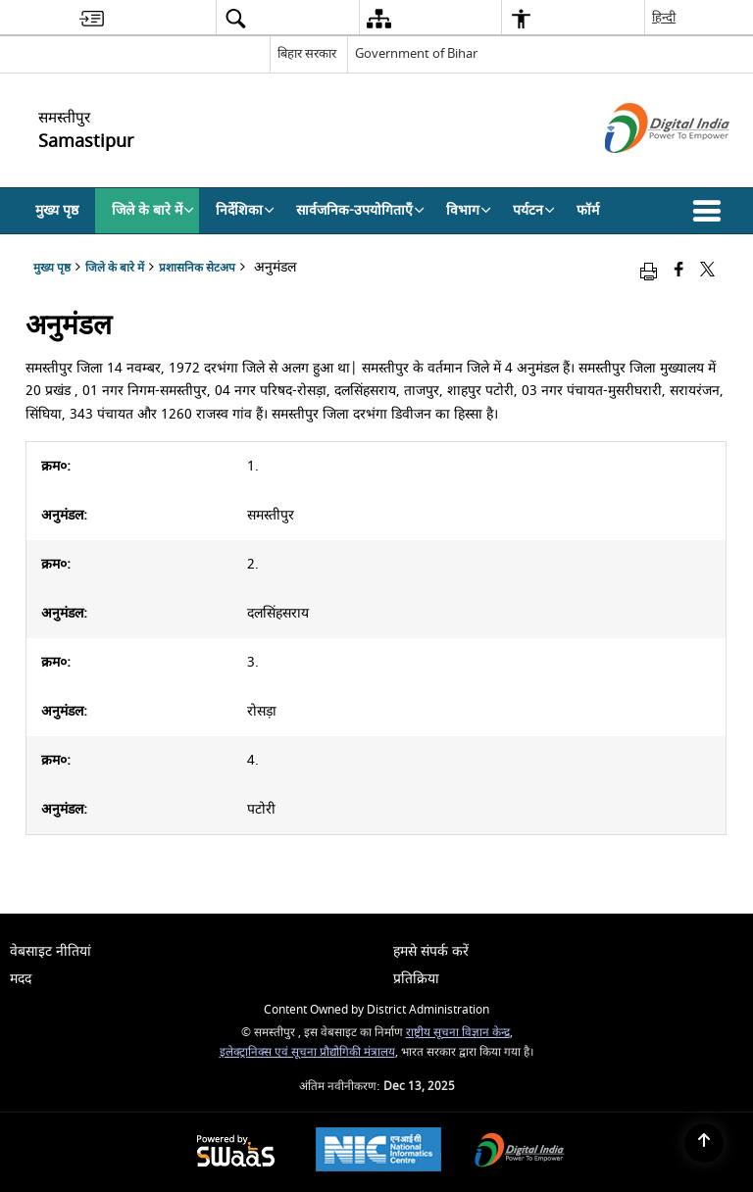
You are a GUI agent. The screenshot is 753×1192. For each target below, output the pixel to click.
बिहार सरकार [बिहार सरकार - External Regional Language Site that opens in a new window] (306, 53)
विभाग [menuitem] (468, 210)
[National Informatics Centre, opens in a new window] (378, 1152)
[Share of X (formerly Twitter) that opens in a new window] (707, 271)
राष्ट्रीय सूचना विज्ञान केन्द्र (458, 1032)
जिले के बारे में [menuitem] (153, 210)
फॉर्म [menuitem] (588, 210)
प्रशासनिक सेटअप (197, 268)
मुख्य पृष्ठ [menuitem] (56, 210)
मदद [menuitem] (20, 978)
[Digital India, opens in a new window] (519, 1152)
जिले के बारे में (114, 268)
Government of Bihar (416, 53)
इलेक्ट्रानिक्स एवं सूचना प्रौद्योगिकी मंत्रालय (307, 1052)
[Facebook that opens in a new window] (679, 271)
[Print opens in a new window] (648, 271)
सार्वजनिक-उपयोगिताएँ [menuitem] (360, 210)
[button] (710, 210)
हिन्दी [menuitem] (664, 17)
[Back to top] (704, 1143)
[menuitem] (92, 18)
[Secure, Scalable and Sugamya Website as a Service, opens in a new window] (236, 1152)
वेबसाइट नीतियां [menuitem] (50, 951)
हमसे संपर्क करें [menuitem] (431, 951)
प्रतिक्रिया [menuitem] (416, 978)
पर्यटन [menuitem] (534, 210)
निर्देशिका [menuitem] (245, 210)
